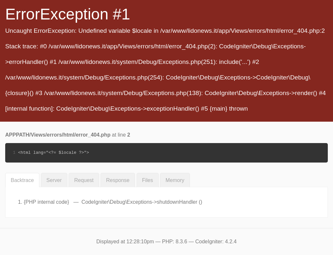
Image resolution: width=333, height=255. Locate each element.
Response (117, 180)
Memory (175, 180)
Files (147, 180)
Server (54, 180)
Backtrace (22, 180)
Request (84, 180)
